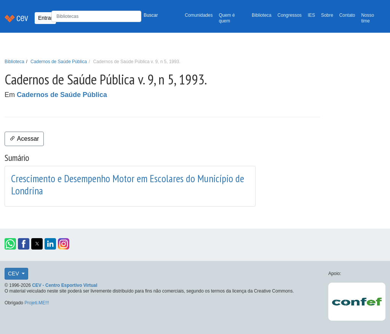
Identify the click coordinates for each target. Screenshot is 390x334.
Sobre (327, 15)
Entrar (45, 18)
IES (311, 15)
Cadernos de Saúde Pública (58, 61)
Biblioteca (262, 15)
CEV (14, 273)
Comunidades (199, 15)
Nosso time (367, 18)
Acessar (24, 138)
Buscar (151, 15)
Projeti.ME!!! (36, 302)
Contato (347, 15)
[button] (10, 244)
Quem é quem (227, 18)
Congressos (290, 15)
